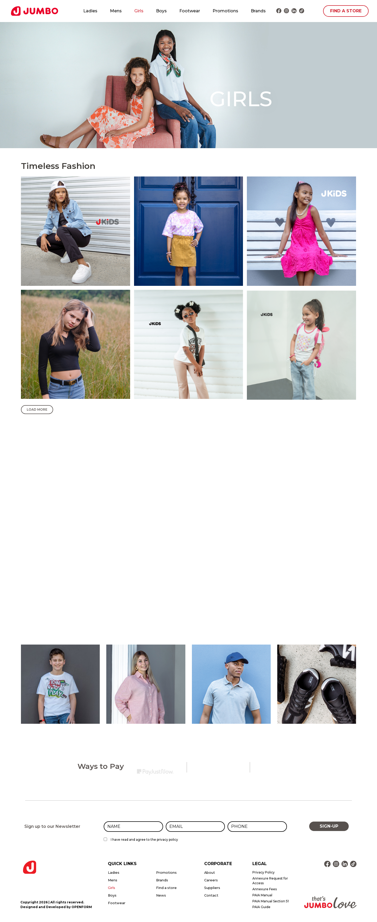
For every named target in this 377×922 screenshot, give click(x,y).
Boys (161, 10)
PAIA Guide (261, 907)
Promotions (225, 10)
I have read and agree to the (144, 839)
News (161, 895)
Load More (37, 409)
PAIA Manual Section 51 (270, 901)
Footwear (189, 10)
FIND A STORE (346, 10)
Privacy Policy (263, 872)
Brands (258, 10)
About (209, 873)
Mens (116, 10)
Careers (211, 880)
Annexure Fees (264, 889)
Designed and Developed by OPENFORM (56, 907)
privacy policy (167, 839)
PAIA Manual (262, 895)
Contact (211, 895)
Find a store (166, 888)
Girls (138, 10)
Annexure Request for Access (270, 880)
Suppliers (212, 888)
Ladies (90, 10)
